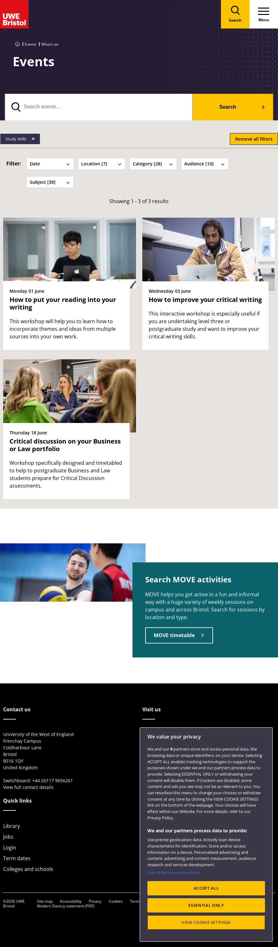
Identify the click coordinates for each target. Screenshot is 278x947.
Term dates (16, 858)
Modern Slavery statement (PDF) (65, 906)
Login (9, 847)
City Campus (157, 734)
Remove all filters (254, 139)
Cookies (116, 901)
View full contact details (28, 787)
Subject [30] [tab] (50, 182)
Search (227, 107)
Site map (45, 901)
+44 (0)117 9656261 (52, 780)
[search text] (99, 107)
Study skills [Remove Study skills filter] (16, 139)
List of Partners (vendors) (173, 886)
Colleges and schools (28, 869)
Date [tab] (50, 164)
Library (11, 825)
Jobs (8, 836)
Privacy (95, 901)
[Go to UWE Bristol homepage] (17, 44)
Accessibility (70, 901)
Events (30, 44)
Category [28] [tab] (153, 164)
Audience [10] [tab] (204, 164)
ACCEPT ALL (206, 902)
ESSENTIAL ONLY (206, 919)
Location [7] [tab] (101, 164)
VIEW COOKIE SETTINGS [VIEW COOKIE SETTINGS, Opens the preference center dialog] (206, 936)
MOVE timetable (174, 635)
